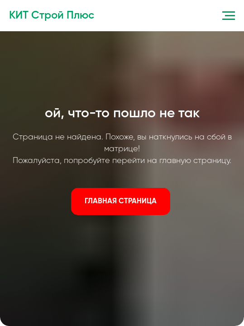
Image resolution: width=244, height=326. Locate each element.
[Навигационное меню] (228, 15)
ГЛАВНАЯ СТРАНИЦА (121, 201)
